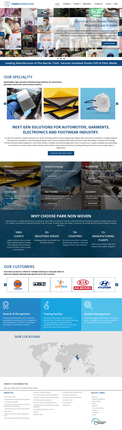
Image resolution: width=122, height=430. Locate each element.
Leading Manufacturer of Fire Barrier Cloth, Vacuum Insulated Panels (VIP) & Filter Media (61, 63)
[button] (2, 34)
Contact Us (98, 4)
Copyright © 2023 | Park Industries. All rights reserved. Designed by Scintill (28, 428)
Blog (116, 4)
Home (57, 4)
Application (87, 4)
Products (76, 4)
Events (108, 4)
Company (66, 4)
